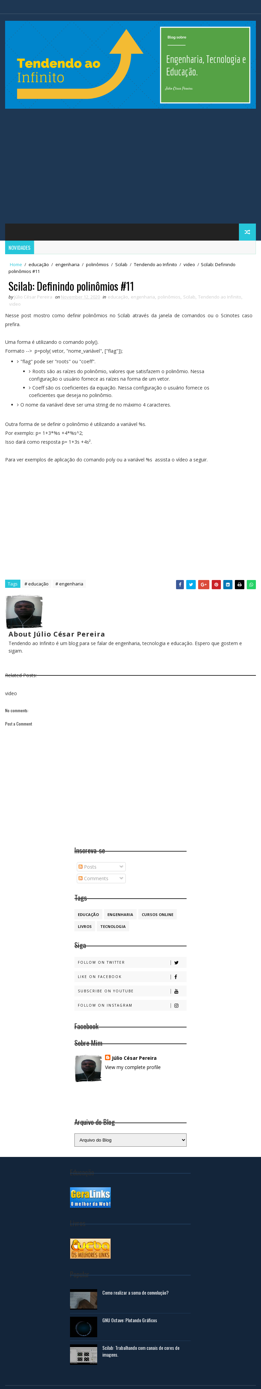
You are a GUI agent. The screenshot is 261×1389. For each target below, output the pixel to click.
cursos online (157, 914)
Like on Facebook (132, 976)
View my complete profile (133, 1067)
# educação (36, 584)
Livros (85, 926)
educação (39, 264)
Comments (93, 878)
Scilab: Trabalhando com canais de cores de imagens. (140, 1351)
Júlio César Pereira (134, 1058)
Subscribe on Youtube (132, 991)
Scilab (121, 264)
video (189, 264)
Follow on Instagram (132, 1005)
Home (16, 264)
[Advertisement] (130, 169)
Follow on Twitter (132, 962)
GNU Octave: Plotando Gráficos (129, 1320)
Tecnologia (113, 926)
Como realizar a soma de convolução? (135, 1292)
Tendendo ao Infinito (155, 264)
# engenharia (69, 584)
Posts (88, 867)
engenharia (67, 264)
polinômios (97, 264)
